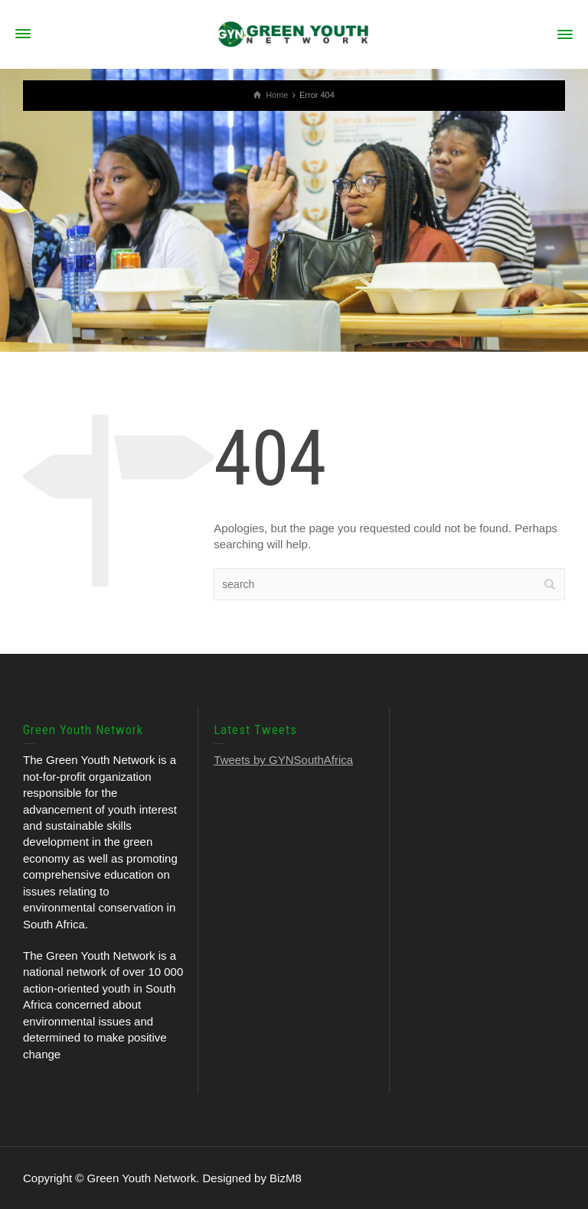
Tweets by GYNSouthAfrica (283, 759)
